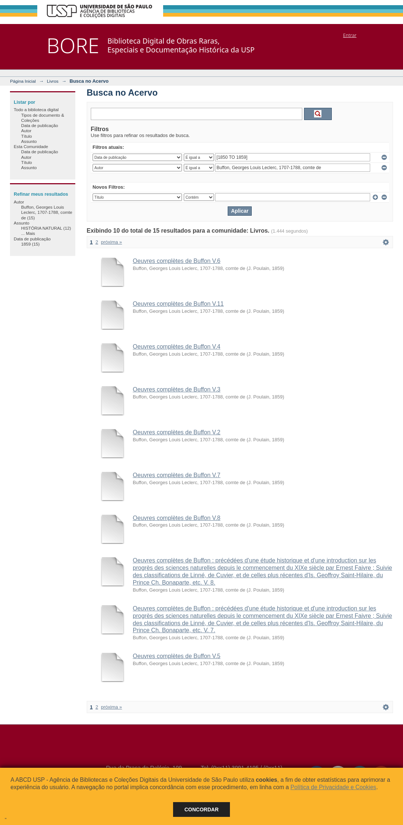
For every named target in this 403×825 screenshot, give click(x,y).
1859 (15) (30, 244)
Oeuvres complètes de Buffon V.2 (176, 432)
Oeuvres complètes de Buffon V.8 (176, 518)
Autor (26, 130)
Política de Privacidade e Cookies (333, 787)
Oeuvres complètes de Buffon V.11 (178, 304)
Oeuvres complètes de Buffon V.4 (176, 346)
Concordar (202, 809)
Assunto (29, 141)
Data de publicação (39, 125)
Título (26, 136)
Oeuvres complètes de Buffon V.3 (176, 389)
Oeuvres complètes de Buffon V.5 (176, 656)
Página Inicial (23, 81)
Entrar (349, 35)
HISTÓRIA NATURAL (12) (46, 228)
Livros (52, 81)
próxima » (111, 242)
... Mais (28, 233)
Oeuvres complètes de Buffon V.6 (176, 261)
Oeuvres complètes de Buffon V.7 (176, 475)
